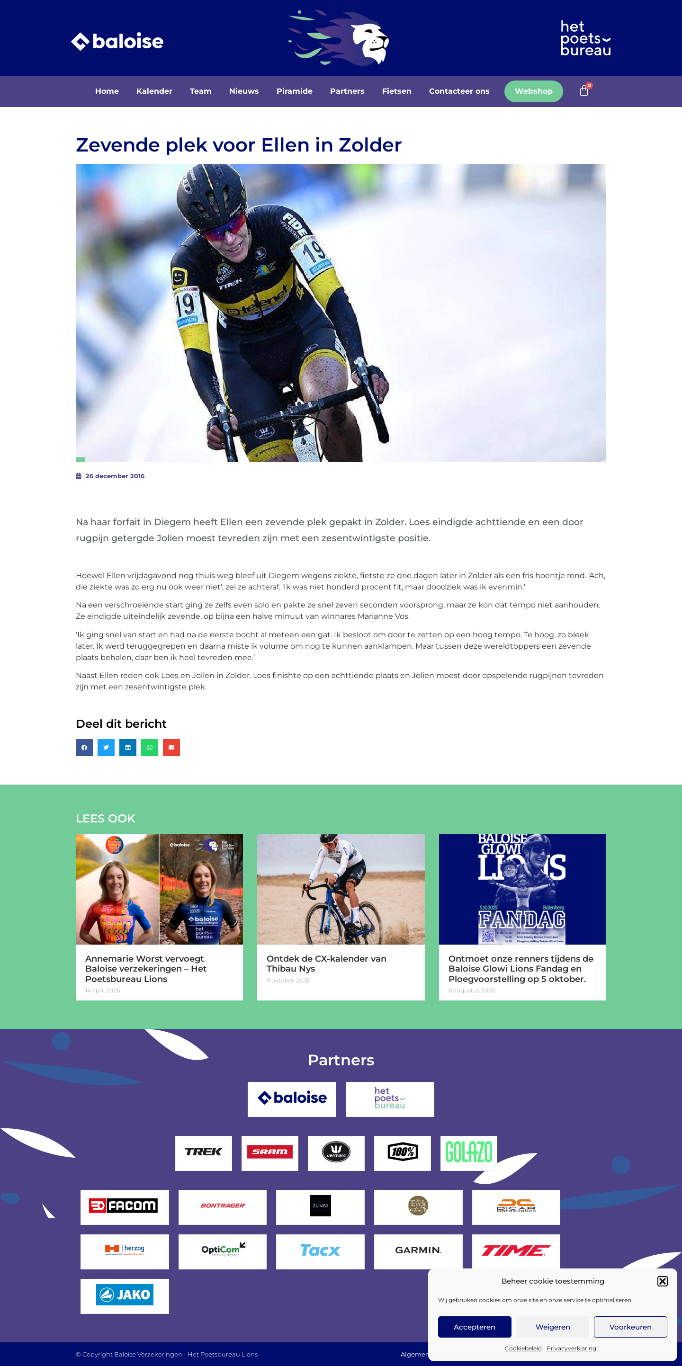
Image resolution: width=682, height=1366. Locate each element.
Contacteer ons (459, 91)
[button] (662, 1281)
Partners (347, 91)
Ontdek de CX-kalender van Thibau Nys (326, 964)
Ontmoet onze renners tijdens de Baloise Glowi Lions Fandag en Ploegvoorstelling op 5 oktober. (521, 969)
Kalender (154, 91)
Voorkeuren (631, 1326)
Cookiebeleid (523, 1348)
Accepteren (474, 1326)
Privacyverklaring (571, 1348)
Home (107, 91)
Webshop (534, 91)
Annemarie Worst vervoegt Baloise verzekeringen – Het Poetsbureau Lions (146, 969)
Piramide (295, 91)
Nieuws (244, 91)
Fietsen (397, 91)
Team (201, 91)
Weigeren (553, 1326)
